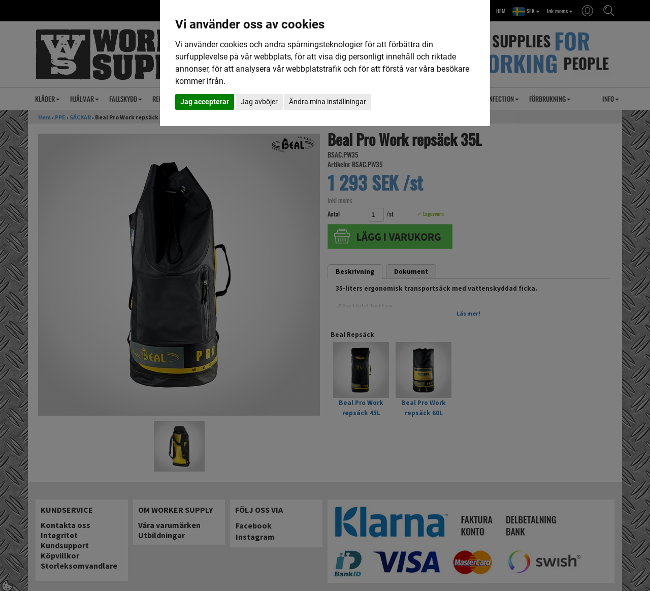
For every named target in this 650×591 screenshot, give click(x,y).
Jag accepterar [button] (204, 102)
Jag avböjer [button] (259, 102)
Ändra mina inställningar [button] (327, 102)
